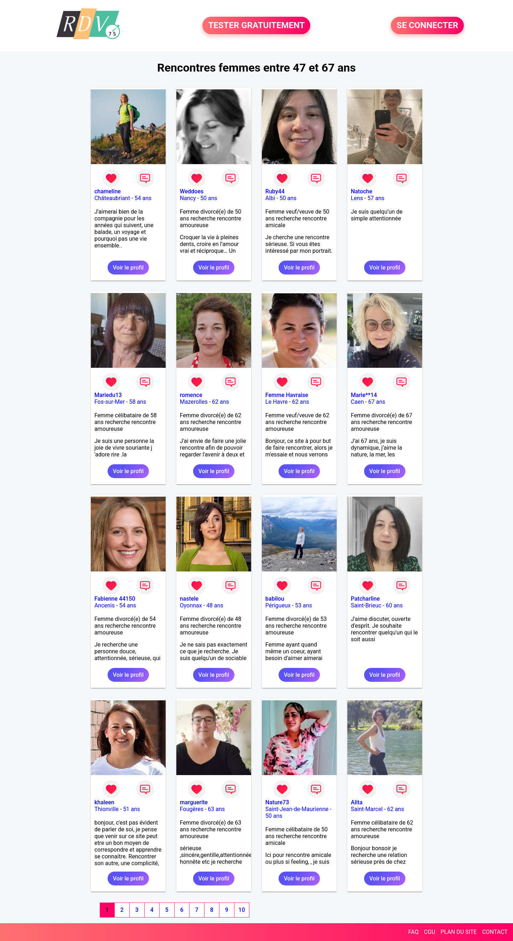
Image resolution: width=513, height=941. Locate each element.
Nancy (188, 198)
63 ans (216, 809)
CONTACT (495, 932)
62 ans (220, 401)
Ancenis (104, 605)
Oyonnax (191, 605)
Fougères (191, 809)
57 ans (375, 198)
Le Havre (276, 401)
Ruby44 (275, 191)
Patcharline (365, 598)
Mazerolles (194, 401)
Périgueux (278, 605)
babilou (274, 598)
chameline (107, 191)
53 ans (303, 605)
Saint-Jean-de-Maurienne (296, 809)
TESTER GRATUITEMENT (256, 26)
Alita (357, 802)
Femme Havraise (286, 395)
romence (191, 395)
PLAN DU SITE (459, 932)
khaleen (104, 802)
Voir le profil (128, 267)
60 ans (394, 605)
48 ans (214, 605)
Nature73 (277, 802)
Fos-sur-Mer (109, 401)
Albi (270, 198)
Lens (357, 198)
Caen (357, 401)
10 (241, 909)
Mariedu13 (108, 395)
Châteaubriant (112, 198)
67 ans (376, 401)
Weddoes (191, 191)
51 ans (131, 809)
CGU (429, 932)
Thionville (106, 809)
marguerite (194, 802)
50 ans (208, 198)
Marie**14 (364, 395)
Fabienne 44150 (114, 598)
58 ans (137, 401)
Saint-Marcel (367, 809)
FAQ (413, 932)
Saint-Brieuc (366, 605)
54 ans (143, 198)
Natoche (361, 191)
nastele (189, 598)
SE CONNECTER (427, 26)
